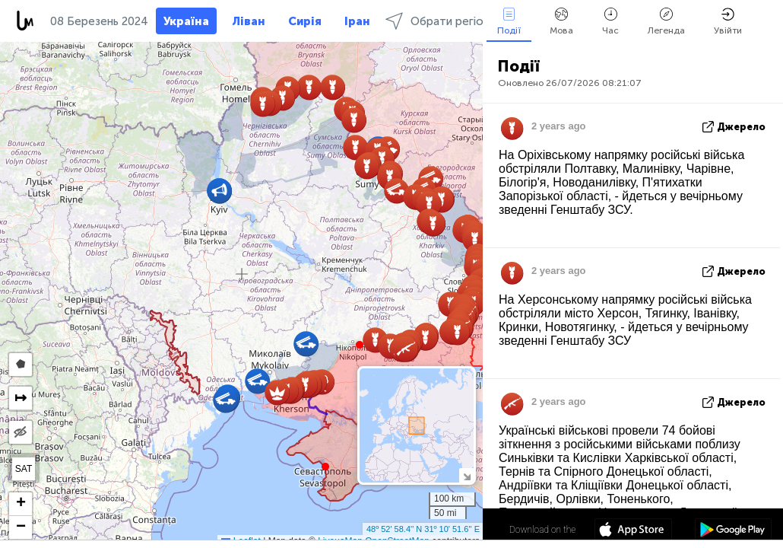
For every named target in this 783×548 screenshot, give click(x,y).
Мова (561, 22)
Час (610, 22)
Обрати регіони (440, 21)
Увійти (728, 22)
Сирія (305, 21)
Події (509, 22)
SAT (23, 469)
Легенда (666, 22)
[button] (359, 345)
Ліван (248, 21)
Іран (357, 21)
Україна (186, 21)
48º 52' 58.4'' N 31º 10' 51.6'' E (423, 529)
